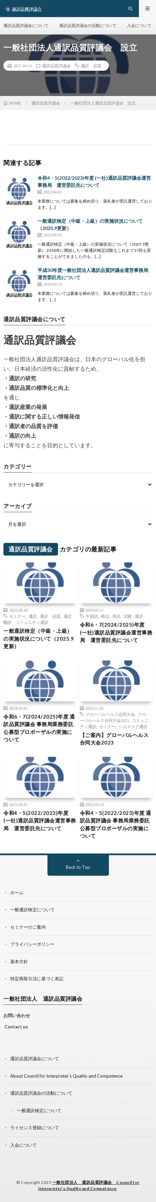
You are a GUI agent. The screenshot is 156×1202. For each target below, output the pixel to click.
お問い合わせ (16, 1015)
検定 (105, 616)
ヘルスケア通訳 (133, 726)
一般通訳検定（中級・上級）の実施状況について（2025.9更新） (38, 638)
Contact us (16, 1026)
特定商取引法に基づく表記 (36, 978)
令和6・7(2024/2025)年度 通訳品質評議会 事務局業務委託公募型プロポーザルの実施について (39, 728)
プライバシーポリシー (32, 944)
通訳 (33, 616)
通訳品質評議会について (25, 25)
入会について (139, 25)
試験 (128, 616)
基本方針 (19, 961)
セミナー (17, 616)
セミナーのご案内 (28, 927)
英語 (116, 616)
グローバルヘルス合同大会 (110, 714)
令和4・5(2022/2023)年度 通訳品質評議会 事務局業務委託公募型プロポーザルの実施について (115, 824)
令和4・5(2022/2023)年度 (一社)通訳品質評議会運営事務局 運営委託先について (39, 820)
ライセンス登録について (34, 1127)
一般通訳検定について (32, 909)
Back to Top (78, 867)
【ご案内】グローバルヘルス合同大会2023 (114, 739)
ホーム (17, 892)
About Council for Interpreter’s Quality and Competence (66, 1076)
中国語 (92, 616)
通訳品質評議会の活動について (87, 25)
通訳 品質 (91, 66)
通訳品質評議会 (56, 66)
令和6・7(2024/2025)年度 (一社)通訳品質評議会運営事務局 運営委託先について (116, 632)
